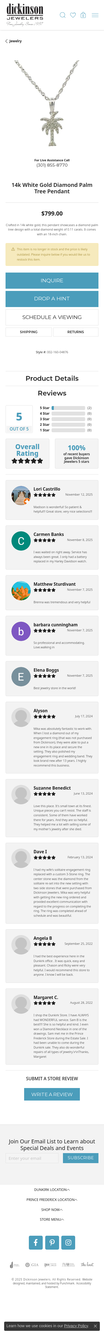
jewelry (15, 41)
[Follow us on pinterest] (52, 1243)
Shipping (28, 332)
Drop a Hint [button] (52, 298)
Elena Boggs (46, 670)
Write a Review (52, 1094)
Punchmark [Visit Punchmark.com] (67, 1283)
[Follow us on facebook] (36, 1243)
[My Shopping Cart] (83, 15)
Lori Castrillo (47, 489)
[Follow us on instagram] (68, 1243)
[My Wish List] (73, 15)
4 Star (44, 413)
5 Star (44, 408)
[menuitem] (15, 1265)
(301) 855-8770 (52, 165)
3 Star (44, 419)
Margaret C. (46, 997)
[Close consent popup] (95, 1326)
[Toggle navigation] (95, 15)
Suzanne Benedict (52, 788)
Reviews (52, 393)
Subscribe (81, 1157)
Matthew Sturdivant (55, 584)
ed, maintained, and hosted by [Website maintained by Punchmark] (40, 1283)
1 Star (44, 430)
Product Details (52, 378)
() (89, 408)
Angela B (43, 938)
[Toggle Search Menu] (63, 15)
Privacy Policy (76, 1326)
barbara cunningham (56, 624)
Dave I (40, 851)
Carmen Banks (49, 534)
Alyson (41, 710)
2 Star (44, 424)
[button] (52, 1190)
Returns (75, 332)
